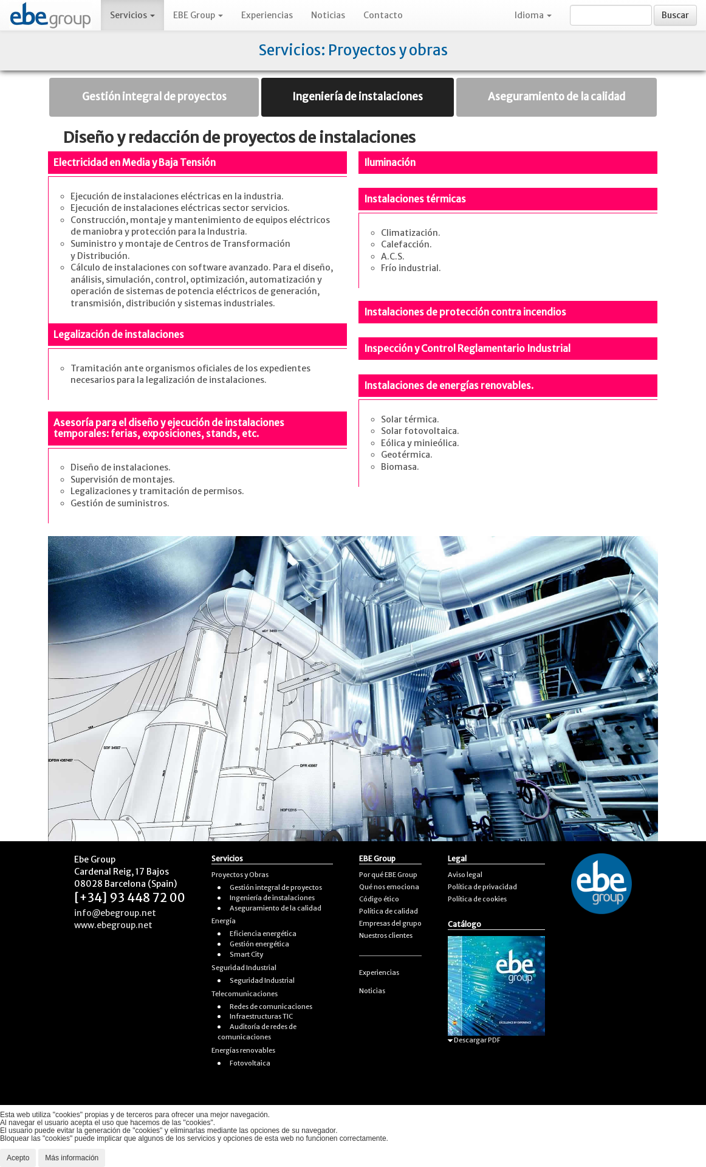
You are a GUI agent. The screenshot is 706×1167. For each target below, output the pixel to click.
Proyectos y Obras (240, 874)
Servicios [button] (132, 15)
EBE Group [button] (198, 15)
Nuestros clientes (386, 935)
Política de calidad (388, 911)
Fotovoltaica (250, 1063)
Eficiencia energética (263, 933)
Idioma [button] (533, 15)
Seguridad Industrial (243, 967)
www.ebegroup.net (113, 925)
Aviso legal (465, 874)
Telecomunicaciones (244, 994)
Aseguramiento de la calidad (556, 96)
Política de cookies (477, 899)
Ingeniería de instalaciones (357, 96)
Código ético (379, 899)
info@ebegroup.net (115, 912)
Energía (223, 921)
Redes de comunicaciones (271, 1006)
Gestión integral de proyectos (154, 96)
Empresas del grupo (390, 923)
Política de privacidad (482, 887)
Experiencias (267, 15)
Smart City (246, 954)
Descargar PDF (474, 1040)
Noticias (328, 15)
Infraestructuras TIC (261, 1016)
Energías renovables (243, 1050)
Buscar (675, 15)
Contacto (383, 15)
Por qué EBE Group (388, 874)
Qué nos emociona (389, 887)
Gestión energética (259, 944)
